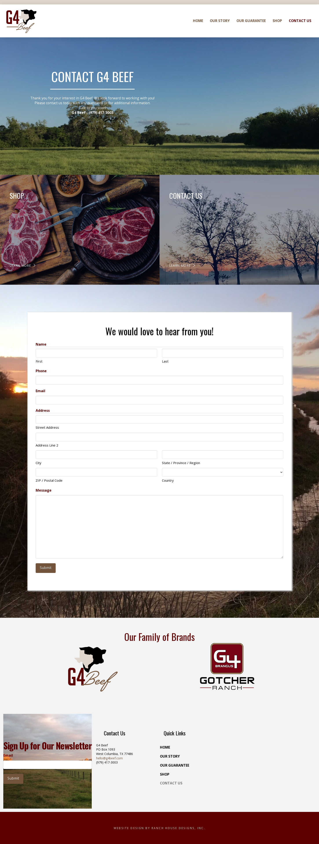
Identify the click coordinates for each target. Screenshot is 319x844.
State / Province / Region (181, 463)
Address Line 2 (47, 445)
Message (43, 490)
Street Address (47, 427)
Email (40, 390)
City (38, 463)
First (39, 361)
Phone (41, 370)
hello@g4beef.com (109, 758)
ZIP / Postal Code (49, 480)
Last (165, 361)
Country (168, 480)
